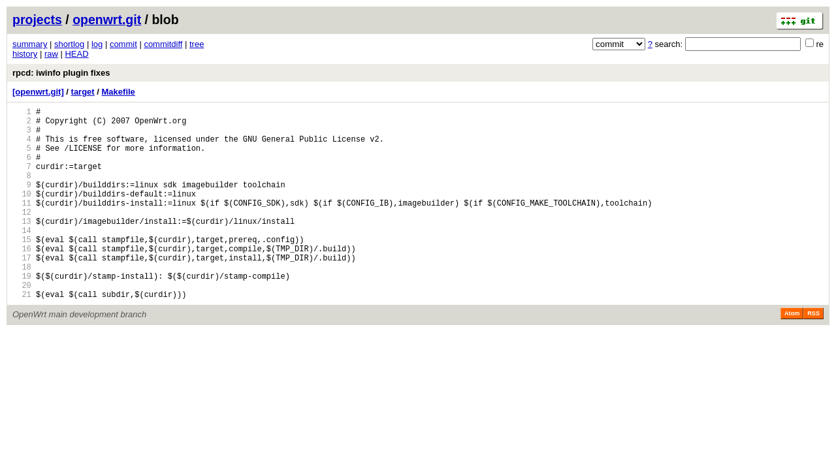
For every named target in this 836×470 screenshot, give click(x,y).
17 (21, 290)
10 (21, 213)
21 (21, 335)
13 (21, 246)
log (97, 44)
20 (21, 324)
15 (21, 268)
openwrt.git (106, 19)
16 (21, 279)
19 (21, 313)
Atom (791, 354)
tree (196, 44)
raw (51, 54)
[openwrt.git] (38, 92)
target (83, 92)
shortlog (69, 44)
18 (21, 301)
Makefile (118, 92)
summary (29, 44)
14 (21, 257)
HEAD (76, 54)
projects (37, 19)
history (24, 54)
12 (21, 235)
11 (21, 224)
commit (123, 44)
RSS (813, 354)
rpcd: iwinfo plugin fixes (61, 73)
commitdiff (163, 44)
